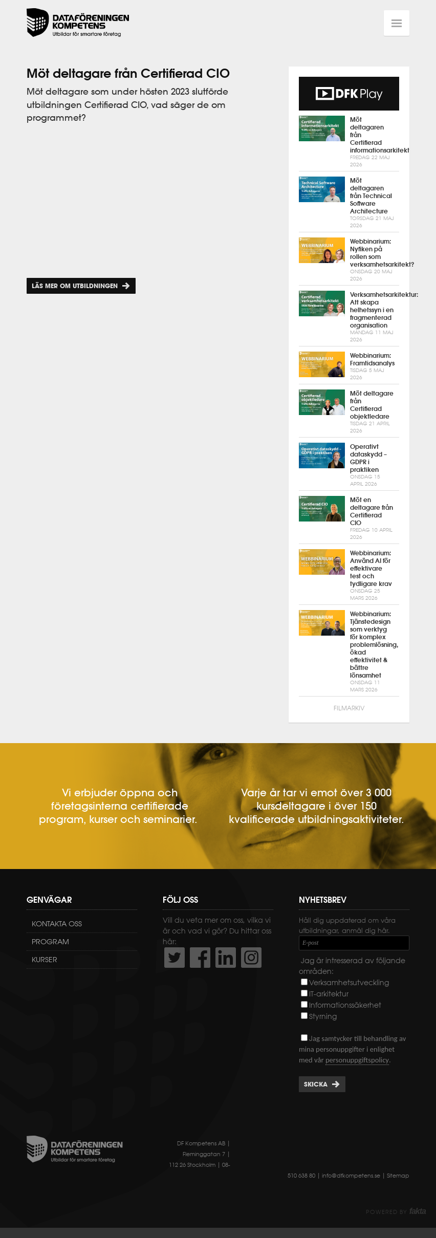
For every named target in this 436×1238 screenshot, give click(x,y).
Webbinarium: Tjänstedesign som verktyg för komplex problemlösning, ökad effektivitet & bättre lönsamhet (349, 651)
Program (50, 941)
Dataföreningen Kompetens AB (78, 23)
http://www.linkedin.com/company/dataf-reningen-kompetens (225, 957)
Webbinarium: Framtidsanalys (349, 366)
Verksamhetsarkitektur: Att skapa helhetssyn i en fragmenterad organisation (349, 317)
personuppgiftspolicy (357, 1060)
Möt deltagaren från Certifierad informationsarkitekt (349, 142)
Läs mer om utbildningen (75, 285)
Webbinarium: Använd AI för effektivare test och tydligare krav (349, 575)
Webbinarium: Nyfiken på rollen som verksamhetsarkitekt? (349, 260)
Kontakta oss (57, 923)
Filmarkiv (349, 708)
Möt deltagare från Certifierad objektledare (349, 412)
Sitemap (398, 1175)
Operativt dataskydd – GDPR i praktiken (349, 465)
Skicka (316, 1084)
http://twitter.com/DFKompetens (174, 957)
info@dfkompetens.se (351, 1175)
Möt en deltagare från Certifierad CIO (349, 518)
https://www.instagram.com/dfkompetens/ (251, 957)
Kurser (44, 959)
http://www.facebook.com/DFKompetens (200, 957)
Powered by (396, 1211)
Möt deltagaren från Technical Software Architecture (349, 203)
